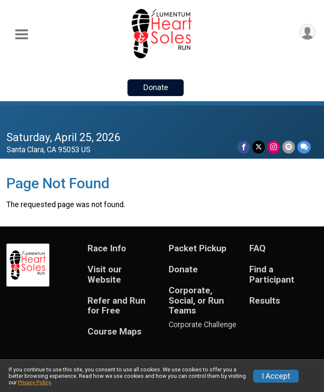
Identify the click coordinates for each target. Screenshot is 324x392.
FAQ (257, 248)
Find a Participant (271, 275)
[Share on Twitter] (258, 147)
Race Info (107, 248)
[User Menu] (307, 32)
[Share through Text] (304, 147)
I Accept (276, 376)
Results (264, 301)
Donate (155, 87)
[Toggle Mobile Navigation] (21, 34)
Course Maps (115, 332)
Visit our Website (105, 275)
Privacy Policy (34, 382)
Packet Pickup (198, 248)
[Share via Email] (288, 147)
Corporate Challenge (202, 324)
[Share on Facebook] (243, 147)
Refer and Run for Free (116, 306)
